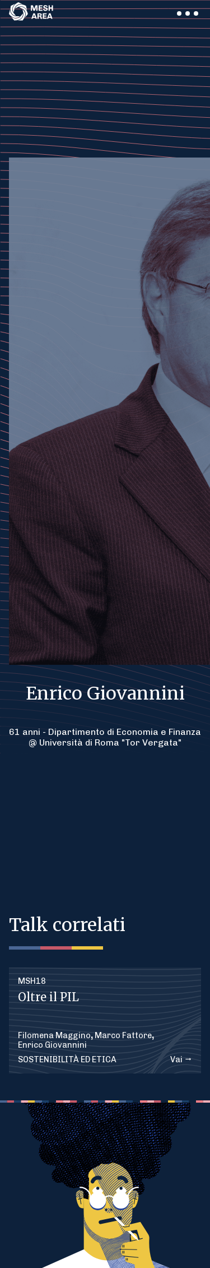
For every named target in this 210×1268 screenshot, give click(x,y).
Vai (181, 1060)
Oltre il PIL (48, 997)
